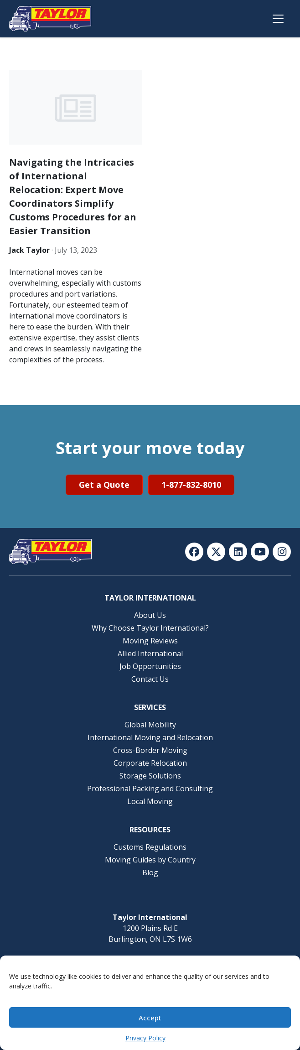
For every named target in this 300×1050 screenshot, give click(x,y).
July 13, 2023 (76, 250)
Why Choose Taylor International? (150, 628)
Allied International (150, 653)
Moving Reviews (150, 641)
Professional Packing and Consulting (150, 789)
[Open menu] (278, 19)
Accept (150, 1017)
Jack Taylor (29, 250)
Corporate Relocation (150, 763)
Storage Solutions (150, 776)
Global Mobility (150, 725)
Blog (150, 872)
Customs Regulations (150, 847)
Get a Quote (104, 484)
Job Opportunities (150, 666)
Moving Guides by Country (150, 860)
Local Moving (150, 801)
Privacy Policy (145, 1038)
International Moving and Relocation (150, 737)
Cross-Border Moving (150, 750)
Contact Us (150, 679)
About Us (150, 615)
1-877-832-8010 (191, 484)
